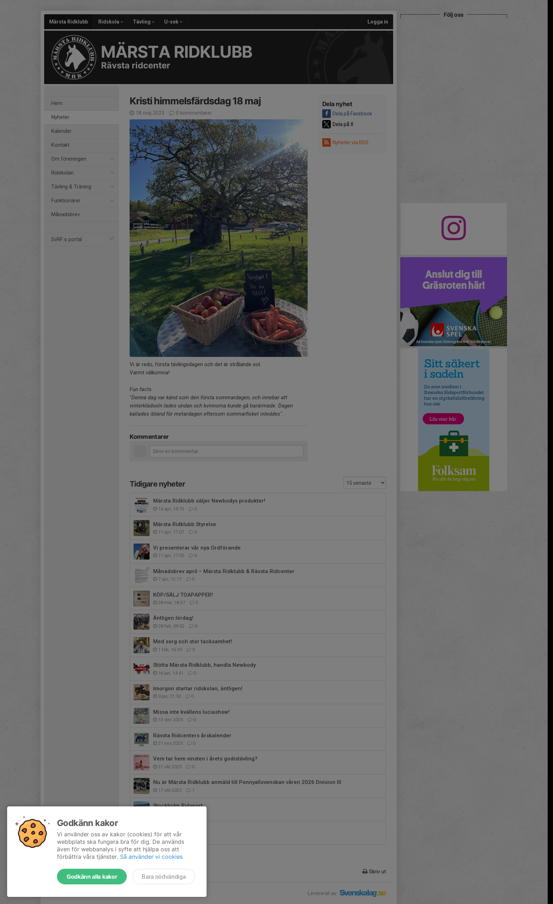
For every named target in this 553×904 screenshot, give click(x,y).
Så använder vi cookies (151, 856)
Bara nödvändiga (164, 876)
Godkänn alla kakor (92, 876)
